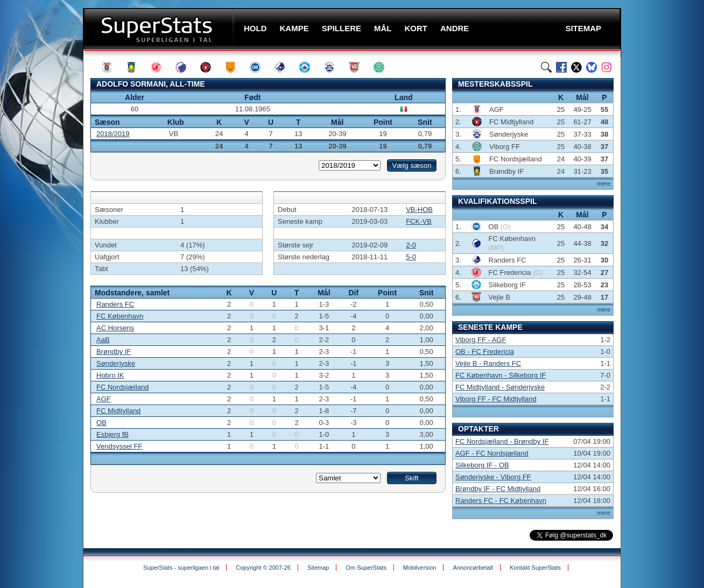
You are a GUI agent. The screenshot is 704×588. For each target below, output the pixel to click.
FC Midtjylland (118, 411)
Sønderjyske (115, 363)
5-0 (411, 257)
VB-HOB (419, 210)
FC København (119, 316)
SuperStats (159, 28)
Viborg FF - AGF (480, 340)
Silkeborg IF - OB (482, 465)
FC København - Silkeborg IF (500, 375)
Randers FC (115, 304)
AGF (103, 399)
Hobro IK (110, 375)
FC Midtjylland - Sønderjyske (500, 387)
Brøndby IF (113, 352)
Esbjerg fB (112, 434)
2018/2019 (112, 134)
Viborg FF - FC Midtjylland (496, 399)
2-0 (411, 245)
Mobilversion (420, 567)
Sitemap (318, 567)
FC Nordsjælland (122, 387)
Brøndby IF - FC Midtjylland (497, 489)
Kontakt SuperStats (535, 567)
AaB (103, 340)
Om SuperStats (366, 567)
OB (101, 423)
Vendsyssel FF (119, 446)
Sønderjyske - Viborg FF (493, 477)
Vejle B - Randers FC (488, 363)
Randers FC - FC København (500, 501)
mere (603, 183)
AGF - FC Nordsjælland (492, 453)
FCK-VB (419, 221)
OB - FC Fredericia (484, 352)
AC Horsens (115, 328)
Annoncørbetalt (473, 567)
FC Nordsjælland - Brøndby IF (501, 441)
